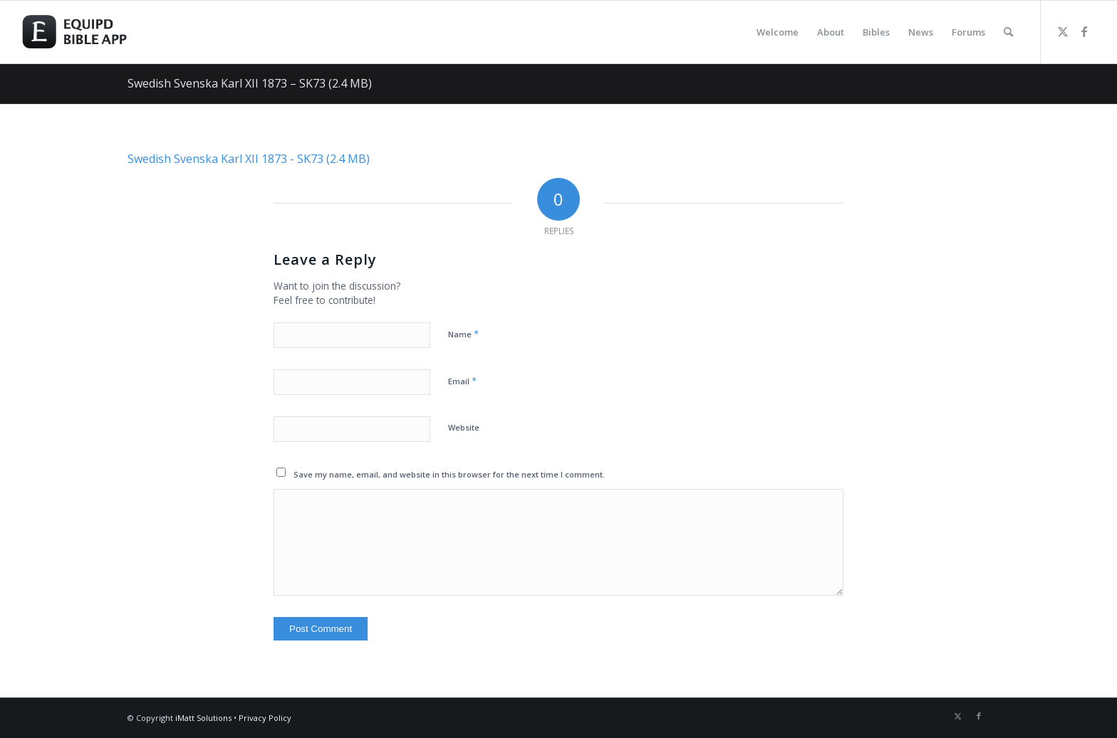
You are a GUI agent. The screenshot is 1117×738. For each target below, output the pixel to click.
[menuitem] (777, 32)
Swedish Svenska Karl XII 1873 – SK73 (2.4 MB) (250, 83)
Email (462, 380)
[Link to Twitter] (1063, 31)
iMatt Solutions (203, 717)
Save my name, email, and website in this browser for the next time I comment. (449, 474)
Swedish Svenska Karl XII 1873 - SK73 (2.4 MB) (249, 159)
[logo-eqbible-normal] (90, 32)
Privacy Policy (265, 717)
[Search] (1008, 32)
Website (463, 427)
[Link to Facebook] (1084, 31)
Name (463, 333)
